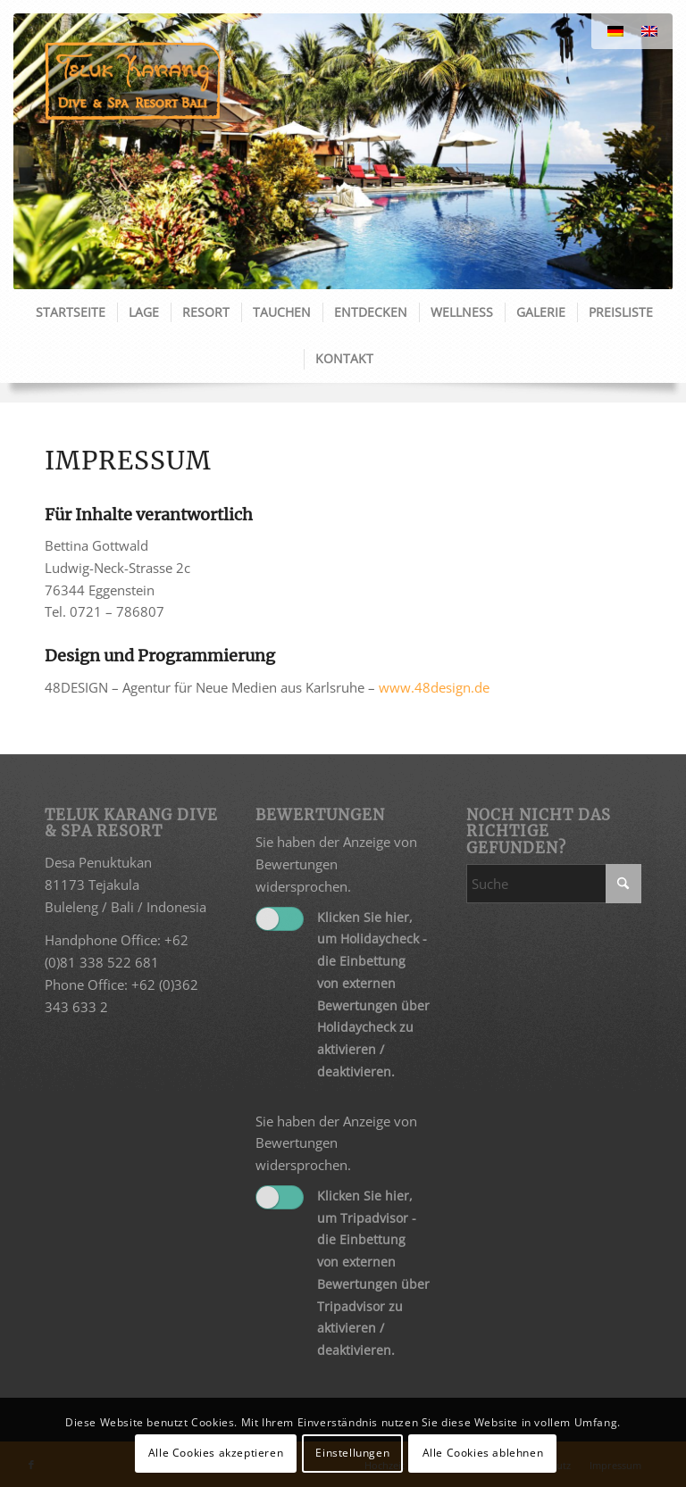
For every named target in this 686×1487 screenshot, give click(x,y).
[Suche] (553, 883)
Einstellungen (352, 1452)
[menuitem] (69, 312)
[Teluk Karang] (133, 80)
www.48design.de (434, 687)
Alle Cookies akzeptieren (215, 1452)
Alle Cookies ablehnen (483, 1452)
